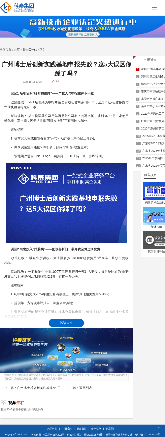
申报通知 (67, 428)
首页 (17, 49)
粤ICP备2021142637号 (147, 434)
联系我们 (111, 428)
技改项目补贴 (156, 251)
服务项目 (81, 428)
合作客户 (96, 428)
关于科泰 (52, 428)
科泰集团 (36, 434)
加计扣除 (156, 227)
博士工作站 (30, 49)
